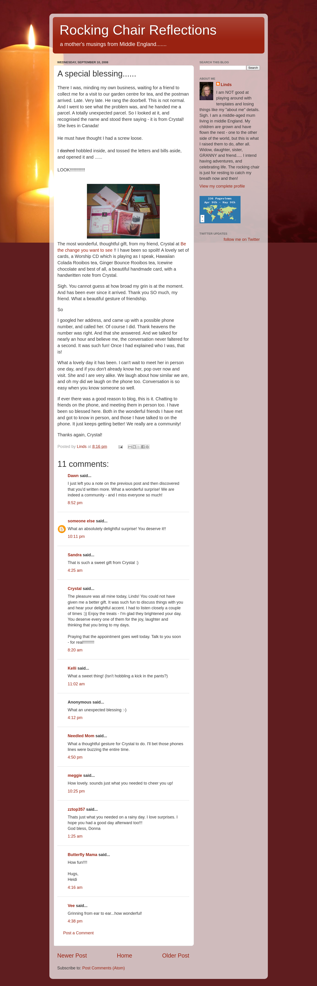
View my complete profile (222, 186)
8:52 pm (75, 503)
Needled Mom (81, 736)
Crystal (75, 588)
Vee (71, 905)
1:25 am (75, 836)
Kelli (72, 668)
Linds (226, 84)
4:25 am (75, 570)
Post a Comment (78, 933)
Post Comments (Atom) (103, 968)
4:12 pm (75, 717)
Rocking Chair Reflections (138, 30)
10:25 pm (76, 791)
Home (124, 955)
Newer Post (72, 955)
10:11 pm (76, 536)
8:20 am (75, 650)
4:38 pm (75, 921)
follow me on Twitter (242, 239)
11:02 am (76, 684)
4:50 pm (75, 757)
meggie (75, 775)
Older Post (175, 955)
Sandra (75, 555)
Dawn (73, 475)
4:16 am (75, 887)
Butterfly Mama (82, 854)
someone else (81, 521)
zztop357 (76, 809)
